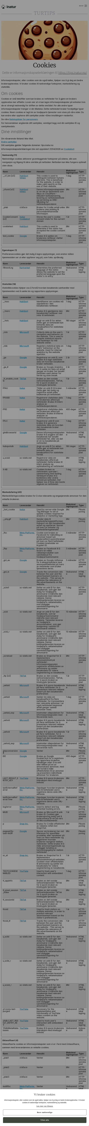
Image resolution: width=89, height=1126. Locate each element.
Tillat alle (44, 1120)
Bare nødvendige (44, 1112)
